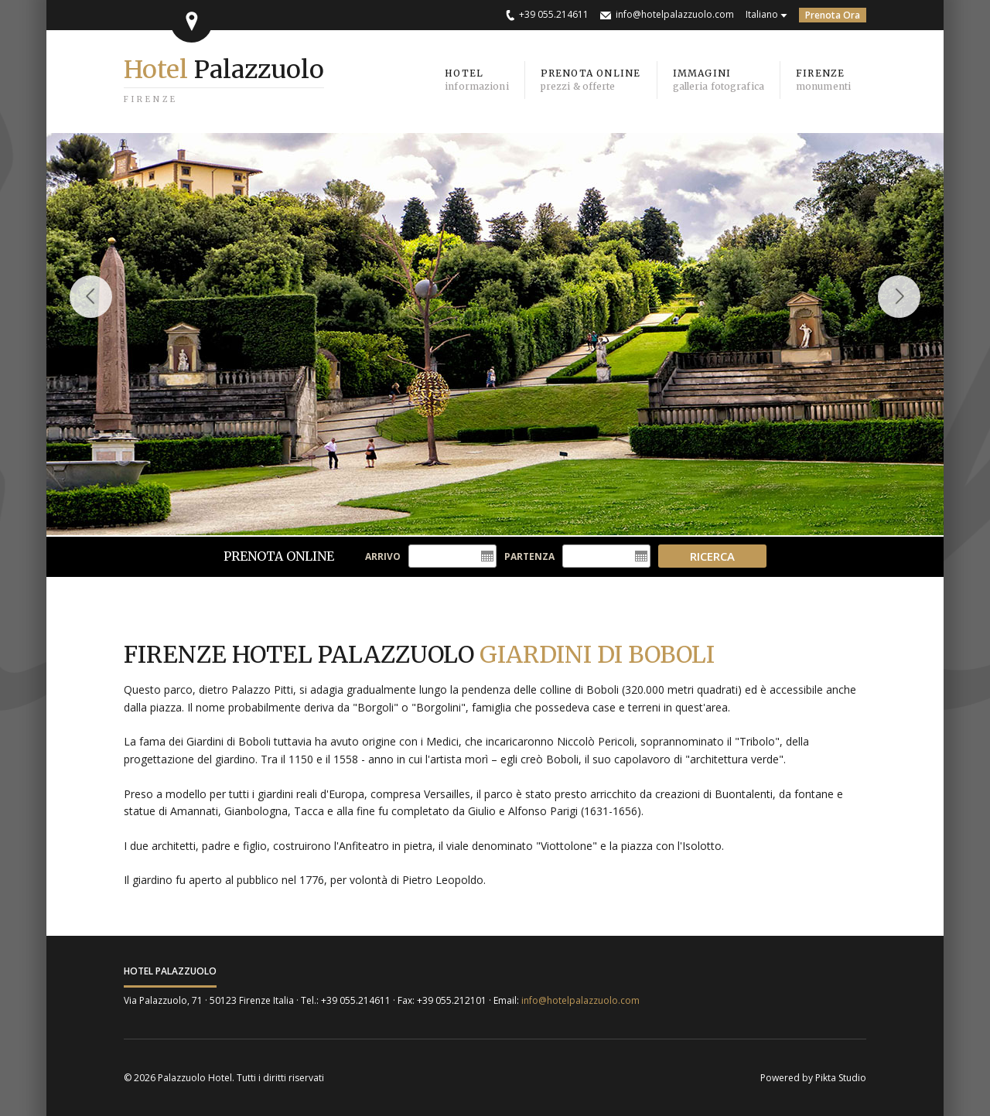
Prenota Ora (832, 15)
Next (906, 311)
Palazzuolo (224, 69)
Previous (91, 311)
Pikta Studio (840, 1077)
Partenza (529, 556)
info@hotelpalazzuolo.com (675, 14)
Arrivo (383, 556)
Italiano (762, 14)
